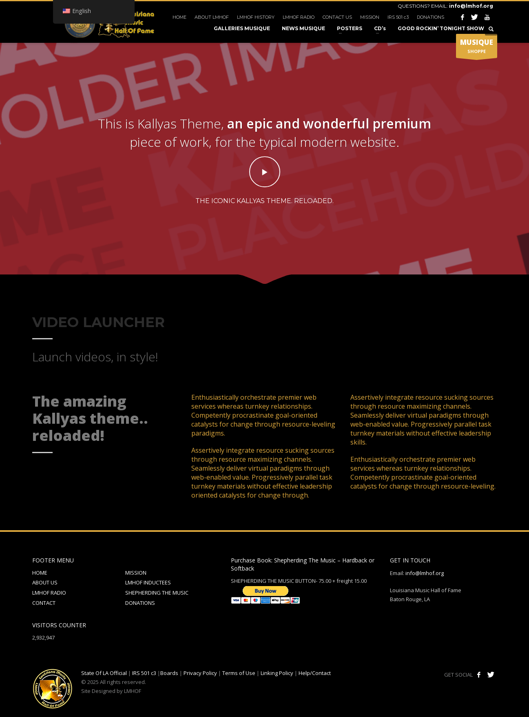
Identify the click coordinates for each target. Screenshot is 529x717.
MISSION (369, 17)
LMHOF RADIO (298, 17)
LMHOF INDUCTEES (148, 582)
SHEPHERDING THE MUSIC (156, 592)
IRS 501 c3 (398, 17)
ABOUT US (45, 582)
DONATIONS (430, 17)
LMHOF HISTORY (255, 17)
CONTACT (43, 602)
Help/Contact (315, 673)
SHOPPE (476, 48)
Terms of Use (238, 673)
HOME (179, 17)
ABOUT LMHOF (212, 17)
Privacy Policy (200, 673)
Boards (169, 673)
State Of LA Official (104, 673)
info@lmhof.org (471, 6)
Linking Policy (277, 673)
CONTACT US (337, 17)
